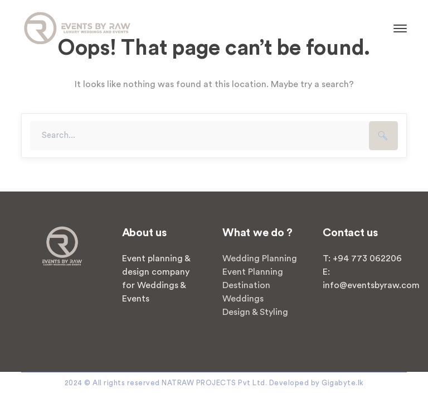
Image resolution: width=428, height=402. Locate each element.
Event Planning (252, 271)
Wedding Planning (259, 258)
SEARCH (383, 135)
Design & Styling (255, 312)
